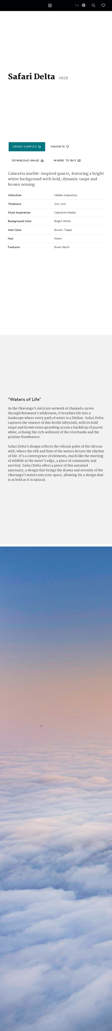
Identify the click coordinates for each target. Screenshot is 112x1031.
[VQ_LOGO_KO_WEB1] (14, 5)
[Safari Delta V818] (18, 323)
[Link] (105, 5)
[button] (93, 5)
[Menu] (50, 5)
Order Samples (25, 146)
